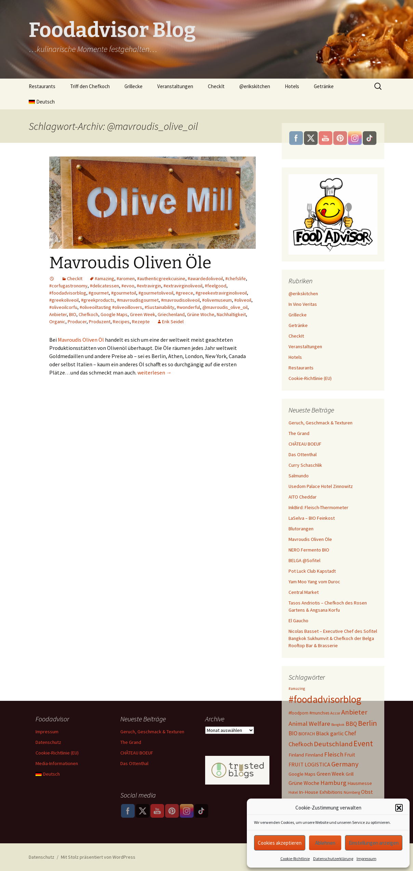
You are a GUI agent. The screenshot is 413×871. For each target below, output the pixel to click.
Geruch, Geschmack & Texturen (320, 423)
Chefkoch (88, 314)
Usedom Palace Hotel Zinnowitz (321, 486)
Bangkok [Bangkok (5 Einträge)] (338, 724)
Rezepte (141, 321)
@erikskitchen (254, 86)
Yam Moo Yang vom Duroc (314, 582)
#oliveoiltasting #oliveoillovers (111, 307)
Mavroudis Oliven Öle (130, 263)
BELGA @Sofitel (304, 560)
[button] (399, 807)
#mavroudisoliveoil (180, 300)
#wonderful (188, 307)
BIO (72, 314)
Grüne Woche (200, 314)
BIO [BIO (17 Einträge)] (293, 733)
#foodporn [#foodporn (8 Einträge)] (298, 713)
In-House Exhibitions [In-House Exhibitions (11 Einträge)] (321, 792)
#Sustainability (159, 307)
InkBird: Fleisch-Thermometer (318, 507)
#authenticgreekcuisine (161, 278)
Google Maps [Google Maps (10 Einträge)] (302, 774)
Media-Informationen (57, 763)
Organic (57, 321)
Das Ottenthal (303, 454)
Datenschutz (48, 742)
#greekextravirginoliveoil (221, 293)
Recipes (121, 321)
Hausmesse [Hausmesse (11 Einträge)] (359, 783)
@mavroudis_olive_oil (225, 307)
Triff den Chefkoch (90, 86)
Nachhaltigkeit (231, 314)
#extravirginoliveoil (182, 286)
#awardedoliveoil (205, 278)
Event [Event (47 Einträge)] (363, 743)
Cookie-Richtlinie (295, 858)
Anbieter (58, 314)
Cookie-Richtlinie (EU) (310, 378)
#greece (184, 293)
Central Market (304, 592)
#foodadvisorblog (67, 293)
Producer (77, 321)
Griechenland (171, 314)
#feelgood (215, 286)
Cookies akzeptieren (280, 843)
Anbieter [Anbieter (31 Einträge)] (354, 712)
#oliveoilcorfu (63, 307)
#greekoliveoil (64, 300)
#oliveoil (242, 300)
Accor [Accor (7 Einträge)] (335, 713)
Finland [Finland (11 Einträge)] (296, 755)
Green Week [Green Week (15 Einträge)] (331, 773)
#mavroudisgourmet (138, 300)
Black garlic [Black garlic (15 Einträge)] (330, 733)
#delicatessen (104, 286)
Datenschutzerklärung (333, 858)
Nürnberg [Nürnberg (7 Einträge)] (352, 792)
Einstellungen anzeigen (374, 843)
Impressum (366, 858)
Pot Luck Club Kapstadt (312, 571)
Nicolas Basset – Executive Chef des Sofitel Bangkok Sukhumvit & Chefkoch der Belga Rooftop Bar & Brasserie (333, 638)
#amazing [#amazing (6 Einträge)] (297, 688)
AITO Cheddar (303, 497)
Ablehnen (325, 843)
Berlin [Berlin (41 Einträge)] (367, 723)
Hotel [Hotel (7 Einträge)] (293, 792)
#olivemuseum (217, 300)
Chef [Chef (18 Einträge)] (350, 733)
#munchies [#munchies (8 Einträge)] (319, 713)
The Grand (299, 433)
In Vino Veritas (303, 304)
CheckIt (216, 86)
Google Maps (114, 314)
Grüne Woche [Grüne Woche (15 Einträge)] (304, 782)
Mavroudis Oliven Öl (81, 339)
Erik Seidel (173, 321)
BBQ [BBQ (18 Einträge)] (351, 723)
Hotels (292, 86)
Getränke (324, 86)
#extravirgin (149, 286)
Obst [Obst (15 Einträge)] (367, 791)
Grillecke (133, 86)
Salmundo (299, 476)
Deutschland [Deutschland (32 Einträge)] (333, 743)
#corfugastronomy (68, 286)
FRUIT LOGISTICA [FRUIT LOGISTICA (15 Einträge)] (309, 764)
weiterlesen (154, 372)
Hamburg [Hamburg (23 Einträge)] (333, 783)
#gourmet (99, 293)
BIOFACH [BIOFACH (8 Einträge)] (306, 734)
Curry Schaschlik (305, 465)
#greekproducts (98, 300)
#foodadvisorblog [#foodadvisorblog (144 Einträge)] (325, 699)
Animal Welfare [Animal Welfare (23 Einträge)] (309, 723)
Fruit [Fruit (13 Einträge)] (349, 754)
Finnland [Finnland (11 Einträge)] (314, 755)
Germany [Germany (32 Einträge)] (345, 764)
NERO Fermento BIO (309, 550)
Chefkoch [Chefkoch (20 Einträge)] (301, 744)
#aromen (126, 278)
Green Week (142, 314)
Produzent (99, 321)
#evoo (127, 286)
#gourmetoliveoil (155, 293)
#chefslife (235, 278)
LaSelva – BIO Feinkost (312, 518)
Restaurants (42, 86)
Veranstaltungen (175, 86)
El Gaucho (298, 620)
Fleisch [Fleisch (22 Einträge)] (333, 754)
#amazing (104, 278)
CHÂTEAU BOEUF (305, 444)
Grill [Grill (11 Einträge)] (350, 774)
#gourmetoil (123, 293)
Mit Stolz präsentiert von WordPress (98, 857)
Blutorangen (301, 529)
